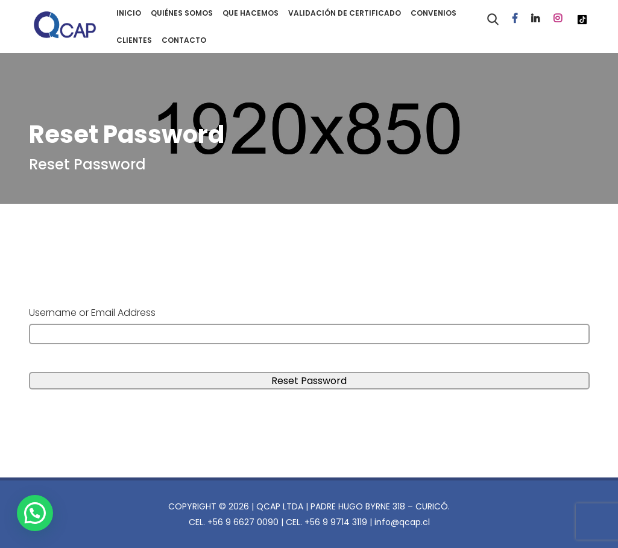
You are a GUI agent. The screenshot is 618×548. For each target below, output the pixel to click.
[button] (38, 511)
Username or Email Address (92, 313)
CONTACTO (184, 40)
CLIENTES (134, 40)
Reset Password (87, 164)
